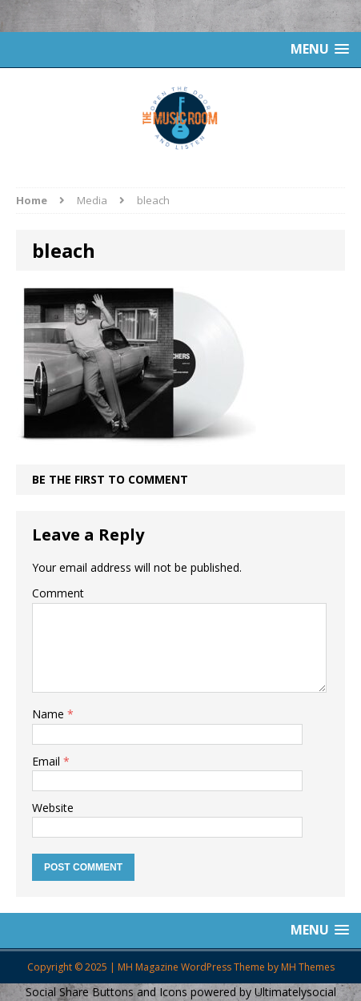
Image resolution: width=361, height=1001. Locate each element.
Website (53, 807)
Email (47, 761)
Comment (58, 593)
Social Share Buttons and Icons (106, 991)
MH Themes (308, 967)
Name (49, 714)
